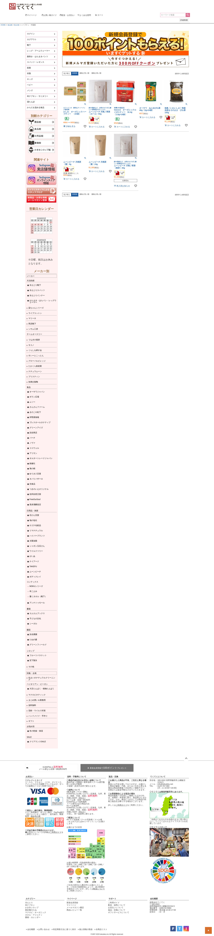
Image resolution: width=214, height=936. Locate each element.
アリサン (33, 453)
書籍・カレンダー (32, 917)
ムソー (32, 402)
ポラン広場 (34, 397)
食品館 (10, 25)
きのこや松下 (35, 412)
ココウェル (34, 448)
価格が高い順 (96, 73)
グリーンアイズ (36, 427)
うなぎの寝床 (34, 340)
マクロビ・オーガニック (35, 912)
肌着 (29, 68)
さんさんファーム (37, 407)
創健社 (32, 463)
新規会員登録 (72, 902)
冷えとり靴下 (35, 285)
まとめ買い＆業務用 (37, 700)
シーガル (33, 623)
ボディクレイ (35, 577)
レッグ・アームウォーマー (38, 51)
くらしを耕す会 (35, 350)
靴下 (29, 45)
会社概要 (154, 899)
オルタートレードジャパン (40, 458)
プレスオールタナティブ (39, 422)
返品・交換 (113, 776)
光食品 (32, 484)
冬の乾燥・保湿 (36, 731)
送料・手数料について (76, 776)
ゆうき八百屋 (35, 474)
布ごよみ (33, 591)
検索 (188, 15)
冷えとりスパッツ (37, 290)
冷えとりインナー (37, 295)
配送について (99, 889)
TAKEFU (33, 566)
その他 (31, 667)
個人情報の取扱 (86, 929)
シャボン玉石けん (37, 546)
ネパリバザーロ (36, 479)
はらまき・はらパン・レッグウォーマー (42, 301)
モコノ (31, 345)
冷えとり (29, 902)
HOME (3, 25)
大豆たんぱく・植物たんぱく (41, 689)
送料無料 (32, 705)
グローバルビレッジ (37, 361)
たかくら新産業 (35, 366)
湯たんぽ (31, 102)
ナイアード (34, 561)
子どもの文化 (35, 618)
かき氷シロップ (31, 907)
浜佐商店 (33, 433)
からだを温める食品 (35, 107)
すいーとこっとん (36, 355)
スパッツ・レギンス (35, 62)
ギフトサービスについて (118, 912)
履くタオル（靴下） (38, 596)
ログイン (31, 34)
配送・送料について (116, 905)
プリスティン (34, 376)
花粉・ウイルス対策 (37, 710)
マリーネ (32, 318)
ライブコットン (35, 313)
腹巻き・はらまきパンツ (37, 56)
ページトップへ (186, 758)
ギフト (31, 721)
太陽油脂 (33, 541)
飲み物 (16, 25)
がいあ (32, 556)
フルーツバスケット (38, 655)
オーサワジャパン (37, 392)
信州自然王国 (35, 494)
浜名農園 (33, 634)
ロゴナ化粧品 (35, 525)
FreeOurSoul (34, 499)
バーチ (32, 438)
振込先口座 (35, 816)
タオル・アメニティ (33, 915)
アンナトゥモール (37, 603)
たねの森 (33, 639)
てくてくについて (157, 776)
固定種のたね (31, 910)
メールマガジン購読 (75, 907)
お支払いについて (115, 907)
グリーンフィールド (38, 644)
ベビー (30, 85)
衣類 (29, 73)
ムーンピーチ (35, 571)
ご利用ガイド (55, 832)
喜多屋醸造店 (35, 504)
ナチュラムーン (35, 371)
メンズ (30, 90)
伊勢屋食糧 (34, 417)
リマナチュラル (36, 530)
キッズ (30, 79)
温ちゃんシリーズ (36, 308)
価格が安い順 (84, 73)
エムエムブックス (37, 613)
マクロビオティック (37, 695)
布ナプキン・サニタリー (37, 96)
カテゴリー (30, 899)
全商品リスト (101, 929)
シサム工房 (33, 329)
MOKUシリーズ (36, 586)
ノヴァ (32, 443)
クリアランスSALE (37, 741)
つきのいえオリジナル (39, 489)
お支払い (29, 776)
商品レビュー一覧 (74, 910)
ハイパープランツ (37, 536)
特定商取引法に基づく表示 (64, 929)
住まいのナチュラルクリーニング (41, 679)
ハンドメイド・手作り (37, 716)
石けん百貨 (34, 515)
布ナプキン (30, 905)
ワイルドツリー (36, 551)
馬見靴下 (32, 324)
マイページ (72, 899)
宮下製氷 (33, 660)
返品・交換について (116, 910)
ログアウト (32, 39)
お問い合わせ (44, 929)
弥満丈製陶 (33, 382)
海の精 (32, 468)
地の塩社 (33, 520)
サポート (112, 899)
